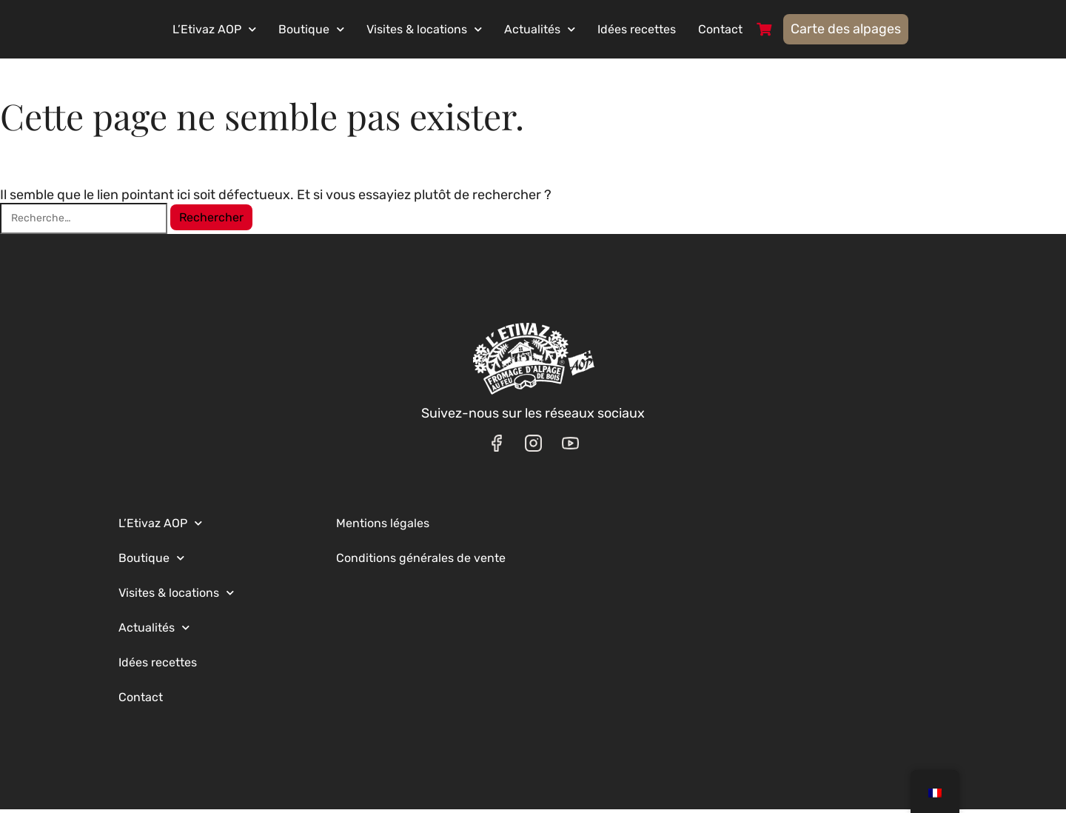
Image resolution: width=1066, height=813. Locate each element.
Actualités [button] (576, 30)
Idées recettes (673, 31)
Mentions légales (382, 527)
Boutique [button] (348, 30)
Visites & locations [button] (461, 30)
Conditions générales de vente (421, 562)
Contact (757, 31)
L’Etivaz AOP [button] (251, 30)
